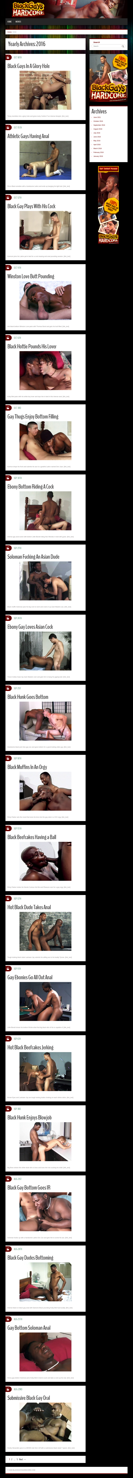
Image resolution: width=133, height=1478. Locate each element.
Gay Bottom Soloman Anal (28, 1328)
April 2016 (97, 145)
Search (96, 42)
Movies (18, 21)
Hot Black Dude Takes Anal (29, 907)
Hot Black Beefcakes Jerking (30, 1047)
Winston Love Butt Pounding (30, 276)
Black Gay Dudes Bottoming (30, 1258)
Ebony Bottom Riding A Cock (30, 487)
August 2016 (98, 129)
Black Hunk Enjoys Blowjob (29, 1118)
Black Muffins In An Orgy (27, 767)
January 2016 (98, 156)
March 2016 (98, 148)
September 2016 (99, 125)
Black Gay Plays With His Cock (31, 206)
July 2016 (97, 133)
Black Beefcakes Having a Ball (31, 837)
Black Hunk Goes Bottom (27, 697)
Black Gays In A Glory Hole (28, 66)
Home (9, 21)
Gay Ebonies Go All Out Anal (29, 977)
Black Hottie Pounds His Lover (31, 346)
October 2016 (98, 121)
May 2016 (97, 141)
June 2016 (97, 137)
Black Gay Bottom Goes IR (28, 1188)
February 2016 (99, 152)
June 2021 (97, 117)
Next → (22, 1459)
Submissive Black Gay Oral (28, 1398)
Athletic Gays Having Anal (28, 136)
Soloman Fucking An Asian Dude (33, 557)
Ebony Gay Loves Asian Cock (30, 627)
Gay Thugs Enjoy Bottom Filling (32, 417)
